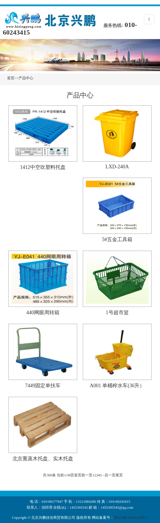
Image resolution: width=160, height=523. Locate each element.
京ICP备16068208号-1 (131, 517)
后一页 (110, 475)
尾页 (119, 475)
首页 (10, 78)
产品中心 (26, 78)
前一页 (86, 475)
